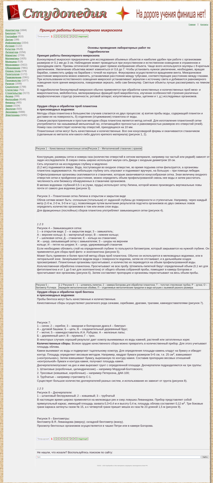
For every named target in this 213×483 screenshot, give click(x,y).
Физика (9, 96)
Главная (192, 25)
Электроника (12, 115)
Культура (10, 49)
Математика (12, 58)
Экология (10, 109)
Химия (8, 105)
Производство (13, 80)
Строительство (13, 93)
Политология (12, 74)
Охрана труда (13, 71)
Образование (12, 68)
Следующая (82, 36)
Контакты (204, 25)
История (10, 46)
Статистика (11, 90)
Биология (10, 33)
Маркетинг (11, 55)
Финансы (10, 102)
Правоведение (13, 77)
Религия (9, 83)
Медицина (11, 61)
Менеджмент (12, 65)
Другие (9, 39)
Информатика (13, 42)
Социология (12, 87)
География (11, 36)
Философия (11, 99)
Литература (11, 52)
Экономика (11, 112)
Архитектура (12, 30)
